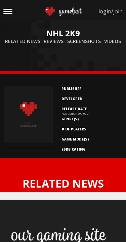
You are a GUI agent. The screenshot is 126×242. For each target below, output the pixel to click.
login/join (110, 11)
